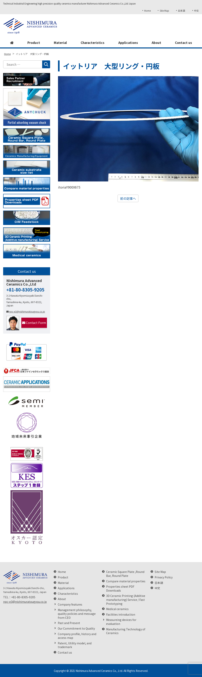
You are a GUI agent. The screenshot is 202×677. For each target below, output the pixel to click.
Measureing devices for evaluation (121, 622)
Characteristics (92, 42)
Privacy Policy (164, 577)
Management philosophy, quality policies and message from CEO (77, 614)
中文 (196, 10)
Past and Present (69, 623)
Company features (70, 604)
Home (147, 10)
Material (60, 42)
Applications (128, 42)
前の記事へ (128, 198)
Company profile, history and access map (77, 636)
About (156, 42)
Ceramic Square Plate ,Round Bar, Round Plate (125, 574)
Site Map (164, 10)
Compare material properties (125, 581)
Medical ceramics (117, 609)
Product (33, 42)
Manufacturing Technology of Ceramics (125, 631)
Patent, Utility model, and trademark (75, 645)
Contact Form (34, 322)
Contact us (183, 42)
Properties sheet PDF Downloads (120, 588)
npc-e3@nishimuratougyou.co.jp (25, 311)
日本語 (181, 10)
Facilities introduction (120, 614)
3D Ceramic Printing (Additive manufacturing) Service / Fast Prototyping (125, 599)
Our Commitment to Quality (76, 628)
